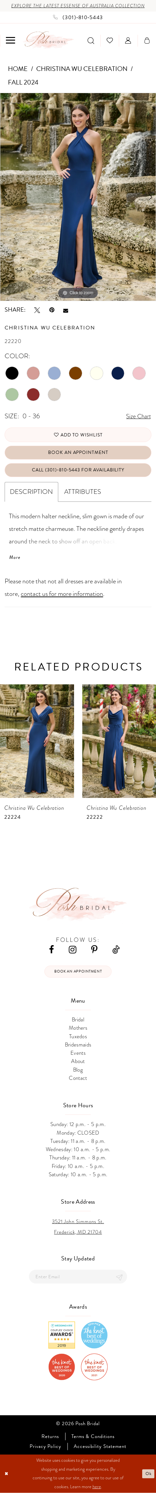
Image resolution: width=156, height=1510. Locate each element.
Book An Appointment (78, 463)
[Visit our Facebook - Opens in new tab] (51, 964)
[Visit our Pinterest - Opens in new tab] (94, 964)
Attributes (82, 505)
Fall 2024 (23, 90)
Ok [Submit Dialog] (148, 1490)
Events (78, 1069)
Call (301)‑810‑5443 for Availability (78, 482)
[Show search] (90, 48)
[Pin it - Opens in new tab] (52, 317)
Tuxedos (78, 1052)
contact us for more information (62, 608)
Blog (78, 1085)
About (78, 1077)
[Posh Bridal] (48, 48)
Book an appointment (78, 986)
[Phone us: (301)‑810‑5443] (78, 25)
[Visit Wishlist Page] (109, 48)
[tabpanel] (78, 204)
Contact (78, 1094)
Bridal (78, 1035)
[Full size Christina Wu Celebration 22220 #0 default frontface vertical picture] (78, 204)
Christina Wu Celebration (81, 77)
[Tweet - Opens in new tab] (37, 317)
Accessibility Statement (100, 1464)
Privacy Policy (45, 1464)
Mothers (78, 1044)
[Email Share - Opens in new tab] (65, 317)
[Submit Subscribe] (118, 1293)
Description (31, 505)
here (96, 1503)
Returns (50, 1454)
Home (18, 77)
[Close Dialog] (7, 1491)
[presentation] (37, 756)
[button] (10, 48)
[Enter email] (78, 1293)
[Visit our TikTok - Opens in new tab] (116, 964)
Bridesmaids (78, 1060)
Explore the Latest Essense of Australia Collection (78, 9)
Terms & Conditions (93, 1454)
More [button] (15, 571)
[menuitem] (10, 48)
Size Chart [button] (137, 424)
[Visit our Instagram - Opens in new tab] (72, 964)
